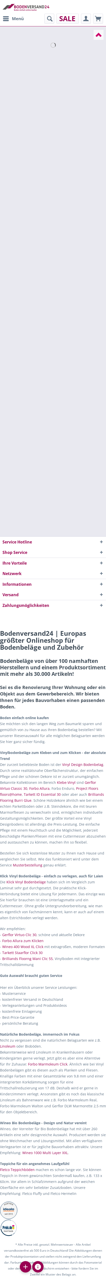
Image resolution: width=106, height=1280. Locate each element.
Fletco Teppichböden (17, 1169)
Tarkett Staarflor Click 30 (22, 952)
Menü (13, 18)
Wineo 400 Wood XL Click (22, 946)
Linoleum (7, 1046)
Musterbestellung (27, 865)
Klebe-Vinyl (66, 782)
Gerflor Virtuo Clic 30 (19, 934)
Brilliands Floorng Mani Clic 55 (27, 958)
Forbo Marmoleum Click (47, 1064)
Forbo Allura (39, 788)
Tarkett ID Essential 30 (42, 794)
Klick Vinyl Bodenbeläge (26, 882)
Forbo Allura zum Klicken (23, 940)
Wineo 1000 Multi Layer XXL (45, 1152)
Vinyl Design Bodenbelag (82, 764)
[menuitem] (13, 19)
